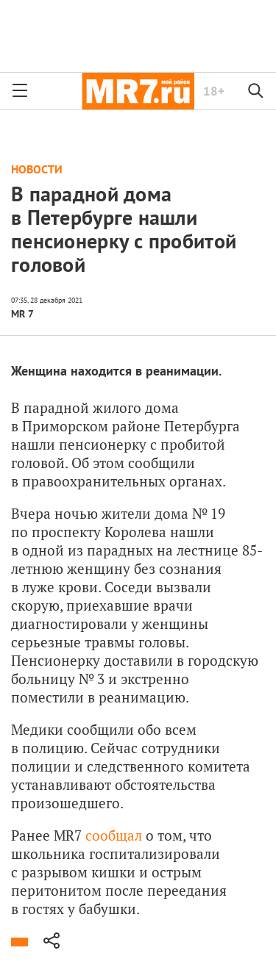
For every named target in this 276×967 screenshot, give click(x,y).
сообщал (113, 835)
